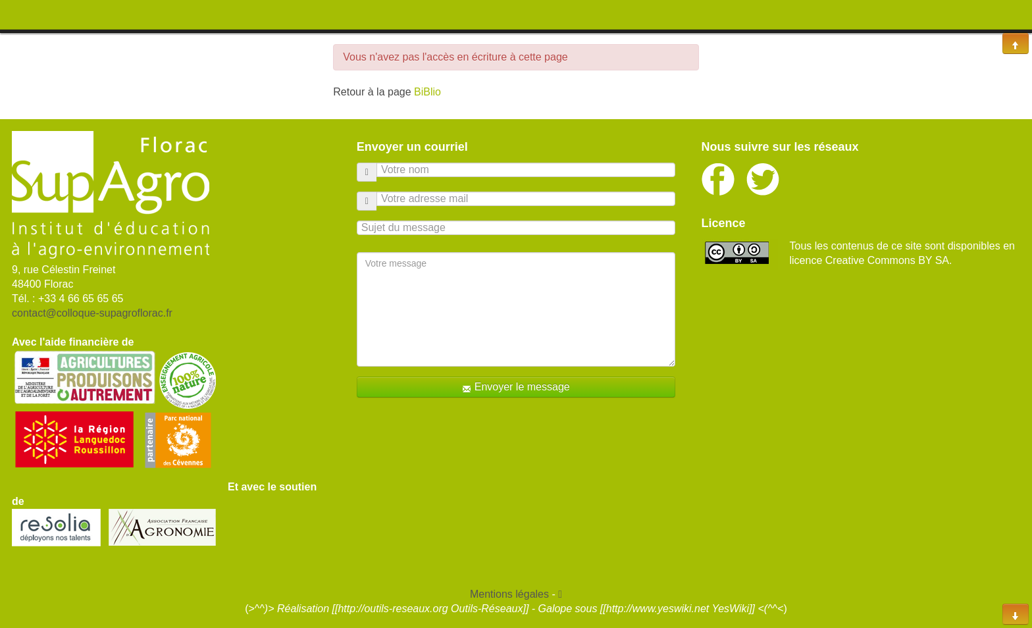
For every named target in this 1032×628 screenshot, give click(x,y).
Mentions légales (509, 594)
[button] (560, 594)
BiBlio (427, 91)
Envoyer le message (515, 387)
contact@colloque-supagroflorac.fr (92, 313)
